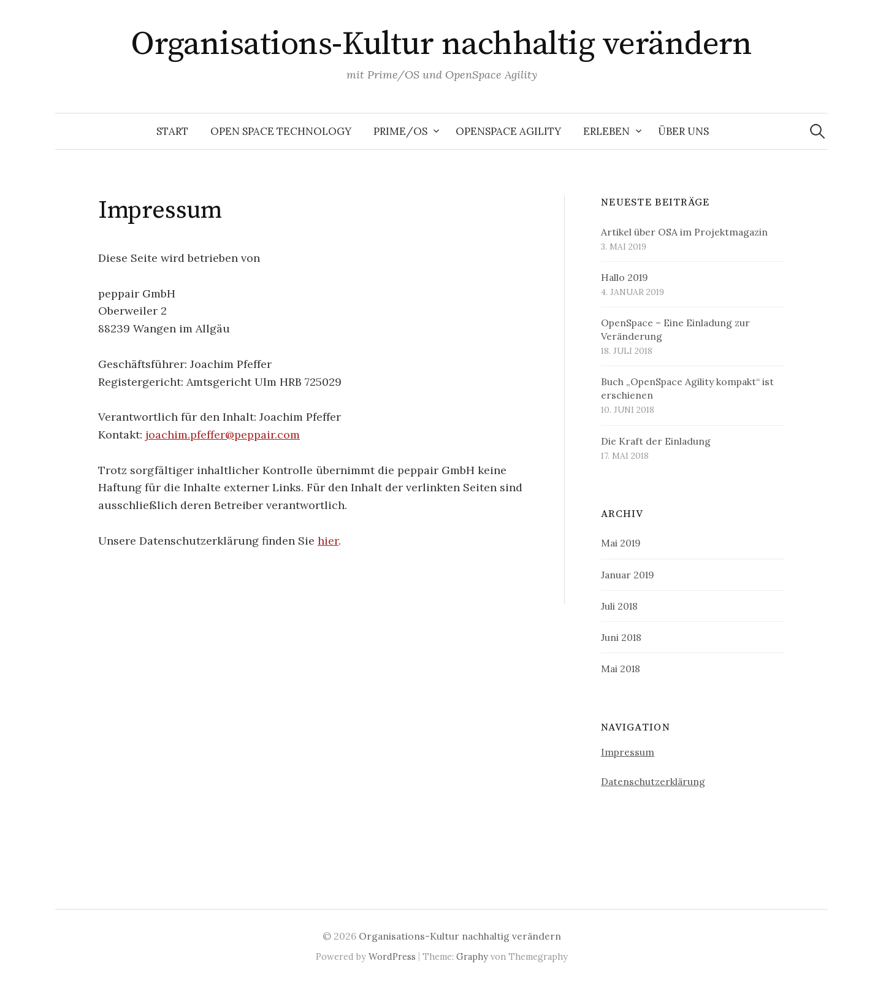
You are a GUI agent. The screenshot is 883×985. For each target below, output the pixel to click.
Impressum (627, 752)
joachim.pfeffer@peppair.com (222, 434)
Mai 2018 (620, 668)
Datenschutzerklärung (653, 781)
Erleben (606, 131)
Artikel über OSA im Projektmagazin (684, 232)
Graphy (472, 956)
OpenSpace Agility (508, 131)
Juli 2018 (619, 606)
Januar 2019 (627, 575)
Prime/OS (400, 131)
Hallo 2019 (624, 277)
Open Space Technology (280, 131)
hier (328, 541)
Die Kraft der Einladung (656, 441)
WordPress (392, 956)
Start (172, 131)
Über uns (683, 131)
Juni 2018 (621, 637)
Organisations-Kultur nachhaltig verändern (441, 44)
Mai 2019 (621, 543)
